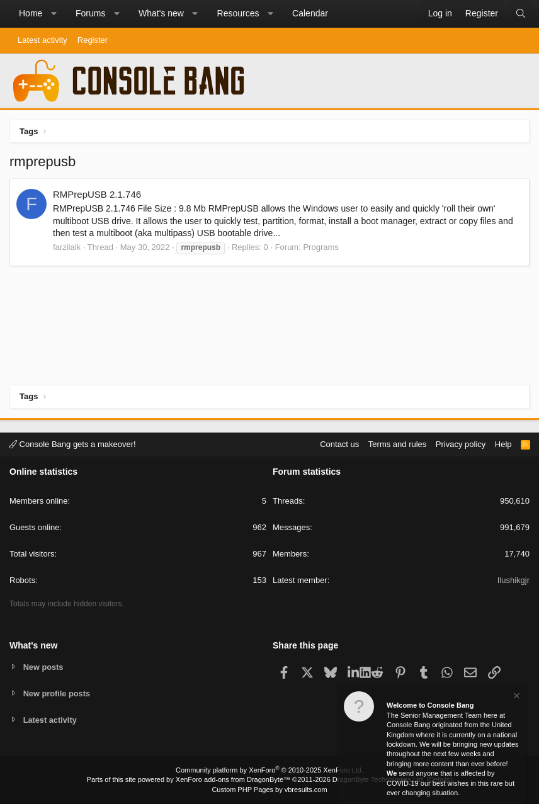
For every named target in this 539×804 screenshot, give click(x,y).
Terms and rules (397, 443)
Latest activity (42, 40)
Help (503, 443)
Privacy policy (460, 443)
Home (30, 13)
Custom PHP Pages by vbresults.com (269, 789)
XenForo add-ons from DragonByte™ (233, 779)
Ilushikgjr (513, 580)
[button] (53, 14)
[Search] (521, 14)
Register (92, 40)
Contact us (339, 443)
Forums (90, 13)
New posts (43, 666)
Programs (320, 247)
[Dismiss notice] (516, 697)
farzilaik (67, 247)
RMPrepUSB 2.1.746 (97, 194)
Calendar (310, 13)
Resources (238, 13)
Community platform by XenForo (269, 770)
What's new (161, 13)
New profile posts (57, 693)
